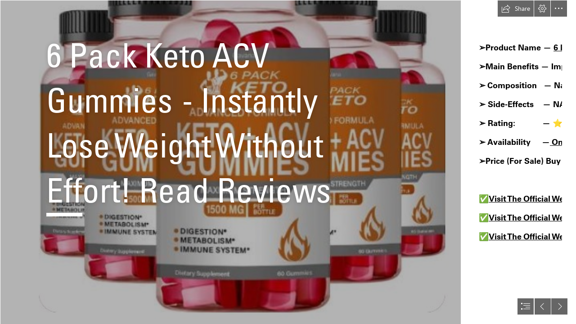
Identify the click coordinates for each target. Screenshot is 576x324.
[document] (288, 162)
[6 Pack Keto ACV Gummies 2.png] (230, 162)
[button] (516, 8)
